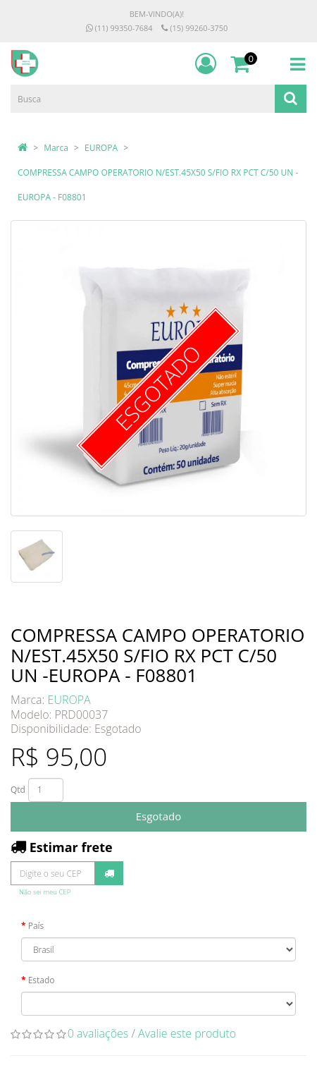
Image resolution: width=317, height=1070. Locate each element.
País (36, 926)
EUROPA (101, 148)
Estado (41, 980)
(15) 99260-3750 (194, 28)
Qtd (18, 790)
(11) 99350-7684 (119, 28)
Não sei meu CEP (44, 891)
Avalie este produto (187, 1033)
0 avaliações (98, 1033)
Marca (56, 148)
